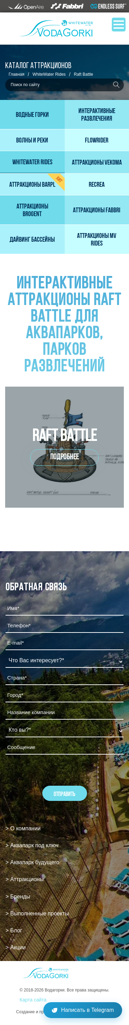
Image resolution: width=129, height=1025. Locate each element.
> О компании (23, 828)
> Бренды (18, 896)
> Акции (16, 947)
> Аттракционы (25, 879)
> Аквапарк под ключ (32, 845)
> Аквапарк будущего (32, 862)
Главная (16, 74)
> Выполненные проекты (37, 913)
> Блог (14, 930)
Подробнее (64, 457)
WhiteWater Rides (49, 74)
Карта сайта (33, 1000)
